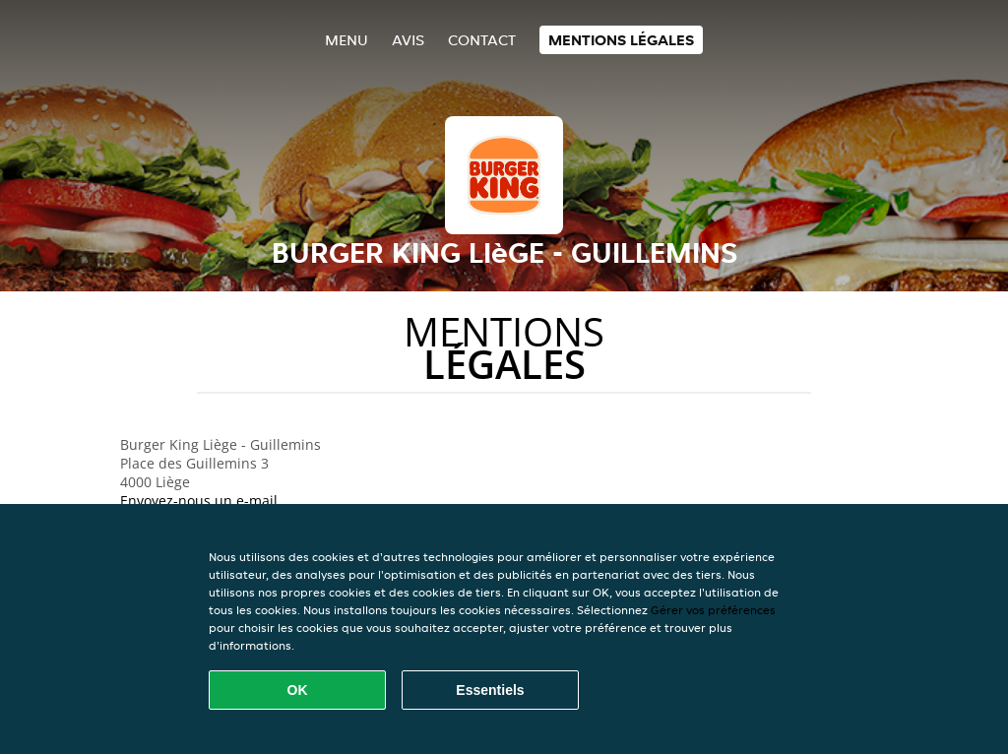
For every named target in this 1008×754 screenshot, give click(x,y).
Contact (482, 40)
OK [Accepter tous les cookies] (297, 690)
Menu (346, 40)
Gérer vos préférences (713, 609)
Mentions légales (621, 40)
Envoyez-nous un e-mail (199, 500)
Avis (408, 40)
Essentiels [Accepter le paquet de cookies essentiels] (490, 690)
